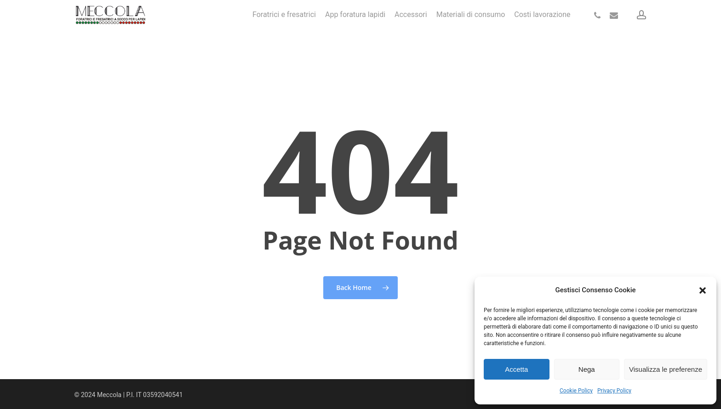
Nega (586, 369)
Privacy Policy (614, 390)
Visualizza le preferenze (665, 369)
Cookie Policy (576, 390)
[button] (702, 290)
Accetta (516, 369)
